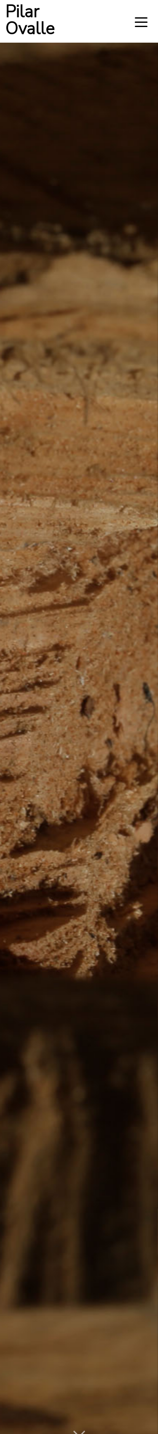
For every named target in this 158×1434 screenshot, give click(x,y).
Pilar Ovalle (29, 21)
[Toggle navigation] (141, 21)
